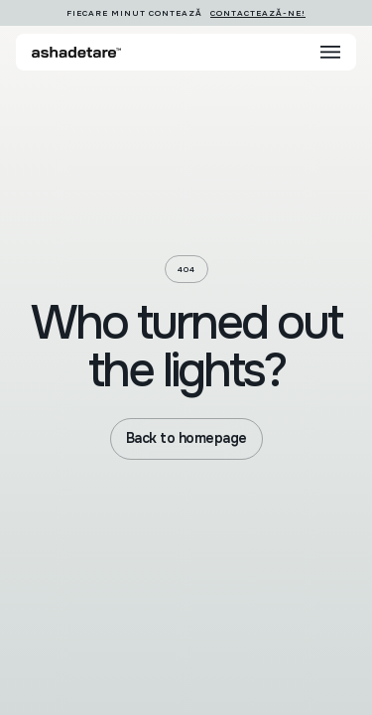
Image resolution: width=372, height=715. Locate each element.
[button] (330, 52)
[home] (76, 52)
